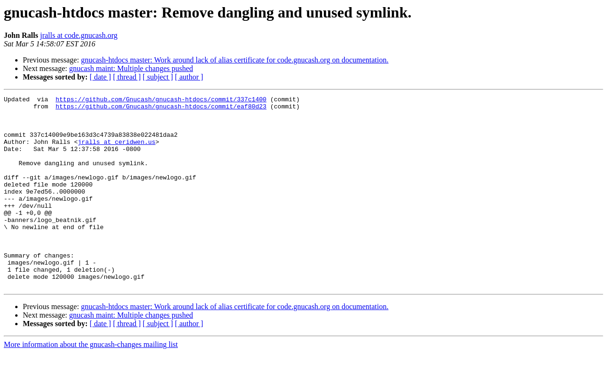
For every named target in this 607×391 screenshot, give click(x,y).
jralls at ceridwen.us (117, 151)
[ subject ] (158, 77)
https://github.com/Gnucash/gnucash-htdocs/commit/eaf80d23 (161, 109)
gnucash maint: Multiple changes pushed (131, 68)
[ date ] (100, 77)
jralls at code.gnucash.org (78, 35)
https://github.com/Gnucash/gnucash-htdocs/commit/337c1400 (161, 100)
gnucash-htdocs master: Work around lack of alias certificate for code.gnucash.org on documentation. (235, 60)
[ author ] (189, 77)
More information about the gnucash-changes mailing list (91, 383)
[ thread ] (127, 77)
